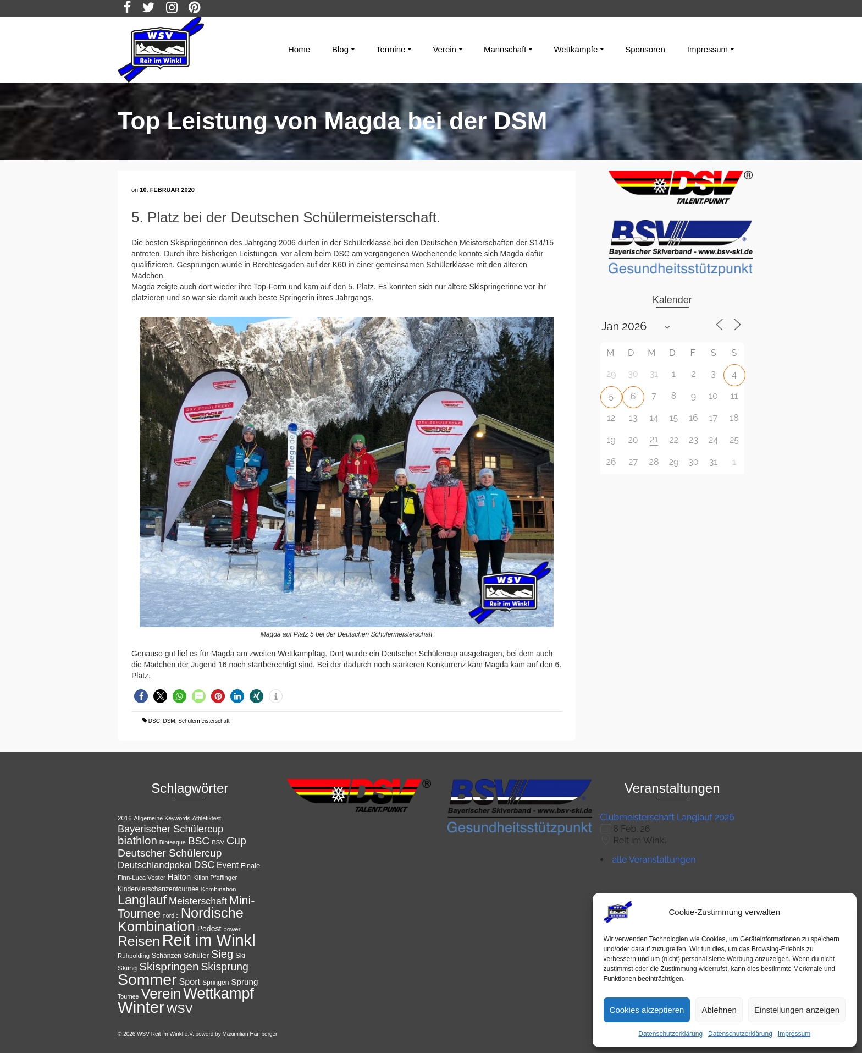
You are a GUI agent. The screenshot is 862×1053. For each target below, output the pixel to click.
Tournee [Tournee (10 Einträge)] (128, 996)
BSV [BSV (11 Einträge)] (218, 842)
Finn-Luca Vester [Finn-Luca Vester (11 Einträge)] (141, 877)
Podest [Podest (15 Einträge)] (209, 928)
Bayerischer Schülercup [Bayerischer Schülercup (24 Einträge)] (170, 829)
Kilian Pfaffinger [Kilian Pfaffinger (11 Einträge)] (215, 877)
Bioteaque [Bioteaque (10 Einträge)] (172, 842)
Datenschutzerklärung (670, 1034)
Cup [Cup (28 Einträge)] (236, 841)
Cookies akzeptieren (647, 1009)
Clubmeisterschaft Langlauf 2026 (667, 817)
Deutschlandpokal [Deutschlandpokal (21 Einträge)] (155, 865)
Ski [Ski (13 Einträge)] (240, 955)
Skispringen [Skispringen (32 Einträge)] (168, 966)
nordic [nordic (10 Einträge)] (171, 915)
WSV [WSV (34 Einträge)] (180, 1008)
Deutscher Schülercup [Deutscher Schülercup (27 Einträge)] (170, 853)
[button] (141, 696)
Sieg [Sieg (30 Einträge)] (222, 954)
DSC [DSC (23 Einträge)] (204, 864)
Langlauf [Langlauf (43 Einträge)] (142, 900)
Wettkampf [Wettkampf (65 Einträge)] (218, 993)
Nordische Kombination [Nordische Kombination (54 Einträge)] (181, 919)
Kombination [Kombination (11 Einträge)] (218, 889)
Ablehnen (718, 1009)
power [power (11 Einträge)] (231, 929)
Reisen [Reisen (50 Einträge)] (139, 941)
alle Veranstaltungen (654, 859)
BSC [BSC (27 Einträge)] (199, 841)
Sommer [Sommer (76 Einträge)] (147, 979)
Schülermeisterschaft (203, 721)
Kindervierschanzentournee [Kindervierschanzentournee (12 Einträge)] (158, 889)
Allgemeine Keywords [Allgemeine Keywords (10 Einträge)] (162, 818)
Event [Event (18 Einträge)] (228, 865)
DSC (154, 721)
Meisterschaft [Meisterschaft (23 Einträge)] (198, 901)
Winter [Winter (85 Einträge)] (141, 1007)
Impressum (794, 1034)
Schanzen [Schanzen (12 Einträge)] (166, 955)
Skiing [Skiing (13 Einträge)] (127, 968)
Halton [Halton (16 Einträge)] (179, 877)
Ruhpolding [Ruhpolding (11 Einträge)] (134, 955)
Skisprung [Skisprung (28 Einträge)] (224, 967)
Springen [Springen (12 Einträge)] (215, 982)
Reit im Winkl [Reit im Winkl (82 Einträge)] (209, 940)
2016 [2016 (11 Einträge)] (125, 818)
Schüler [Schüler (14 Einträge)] (196, 955)
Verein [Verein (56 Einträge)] (161, 993)
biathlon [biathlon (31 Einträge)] (137, 840)
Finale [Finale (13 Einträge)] (250, 866)
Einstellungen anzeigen (796, 1009)
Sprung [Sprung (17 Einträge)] (244, 981)
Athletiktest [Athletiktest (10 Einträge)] (206, 818)
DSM (169, 721)
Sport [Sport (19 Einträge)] (190, 981)
